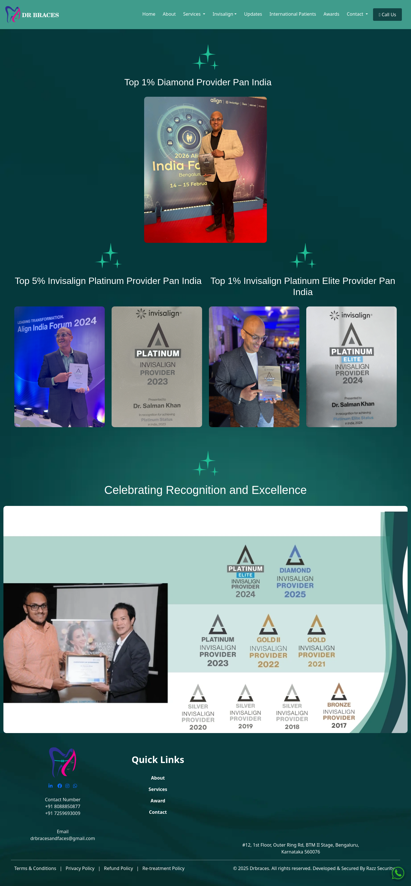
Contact (158, 812)
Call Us (387, 14)
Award (158, 801)
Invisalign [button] (223, 14)
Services (158, 789)
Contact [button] (355, 14)
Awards (331, 14)
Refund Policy (118, 868)
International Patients (292, 14)
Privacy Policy (80, 868)
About (169, 14)
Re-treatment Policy (163, 868)
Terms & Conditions (35, 868)
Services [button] (192, 14)
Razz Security (380, 868)
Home (149, 14)
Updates (253, 14)
